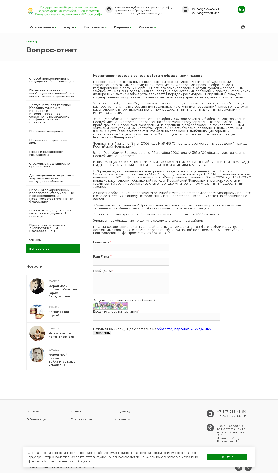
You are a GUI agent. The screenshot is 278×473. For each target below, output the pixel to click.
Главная (32, 411)
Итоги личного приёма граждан (61, 335)
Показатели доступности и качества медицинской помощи (50, 213)
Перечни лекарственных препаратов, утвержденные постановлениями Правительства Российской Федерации (51, 195)
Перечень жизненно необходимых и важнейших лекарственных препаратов (51, 93)
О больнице (36, 419)
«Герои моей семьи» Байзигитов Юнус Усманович (62, 360)
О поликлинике (43, 27)
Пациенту (122, 27)
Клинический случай (59, 313)
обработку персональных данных (184, 329)
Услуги (70, 27)
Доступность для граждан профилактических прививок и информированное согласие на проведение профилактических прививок (50, 113)
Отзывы (35, 240)
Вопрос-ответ (40, 248)
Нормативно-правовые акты (48, 141)
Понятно (227, 457)
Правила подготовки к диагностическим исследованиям (47, 228)
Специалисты (95, 27)
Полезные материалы (46, 131)
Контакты (147, 27)
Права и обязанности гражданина (46, 153)
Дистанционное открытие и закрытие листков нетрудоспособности (51, 178)
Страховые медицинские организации (49, 165)
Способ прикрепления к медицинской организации (51, 80)
